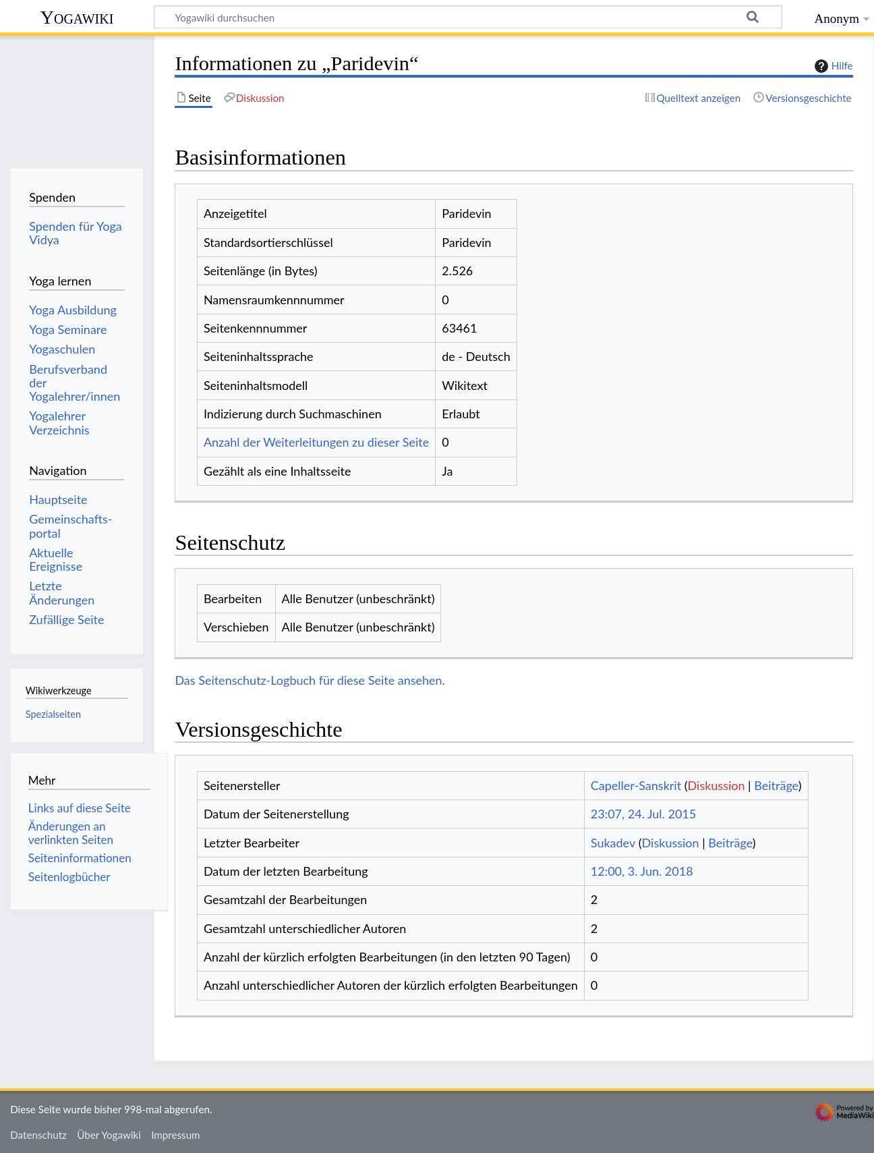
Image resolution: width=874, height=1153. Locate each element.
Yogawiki (77, 17)
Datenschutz (38, 1135)
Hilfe (832, 66)
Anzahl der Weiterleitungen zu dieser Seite (316, 441)
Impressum (175, 1135)
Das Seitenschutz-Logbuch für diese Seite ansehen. (310, 680)
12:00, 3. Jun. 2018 (642, 871)
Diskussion (716, 785)
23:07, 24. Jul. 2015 (643, 813)
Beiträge (776, 785)
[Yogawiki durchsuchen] (468, 17)
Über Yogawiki (109, 1135)
